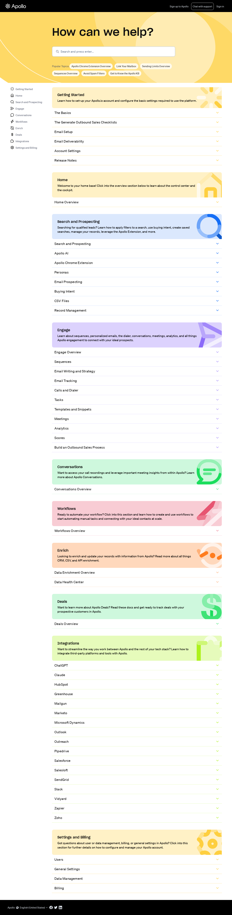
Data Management (68, 879)
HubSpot (61, 684)
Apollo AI (61, 253)
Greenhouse (63, 694)
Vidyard (60, 799)
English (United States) (32, 907)
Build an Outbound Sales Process (79, 447)
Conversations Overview (72, 489)
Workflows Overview (69, 531)
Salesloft (61, 770)
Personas (61, 272)
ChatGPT (61, 665)
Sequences (62, 362)
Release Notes (65, 160)
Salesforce (62, 761)
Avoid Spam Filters (93, 73)
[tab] (21, 89)
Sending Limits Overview (156, 66)
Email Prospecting (68, 282)
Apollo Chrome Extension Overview (91, 66)
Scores (59, 438)
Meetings (61, 419)
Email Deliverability (69, 141)
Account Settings (67, 151)
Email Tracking (65, 381)
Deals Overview (66, 624)
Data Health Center (69, 582)
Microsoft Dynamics (69, 723)
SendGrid (61, 780)
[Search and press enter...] (113, 51)
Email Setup (63, 132)
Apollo (11, 907)
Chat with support (202, 6)
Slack (58, 789)
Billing (59, 888)
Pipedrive (61, 751)
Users (58, 860)
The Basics (62, 113)
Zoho (58, 818)
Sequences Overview (66, 73)
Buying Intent (64, 291)
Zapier (59, 808)
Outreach (61, 742)
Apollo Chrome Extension (73, 263)
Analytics (61, 428)
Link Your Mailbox (126, 66)
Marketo (60, 713)
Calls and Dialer (66, 390)
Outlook (60, 732)
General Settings (67, 869)
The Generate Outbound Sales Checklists (85, 122)
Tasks (58, 400)
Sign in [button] (220, 6)
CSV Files (61, 301)
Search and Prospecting (72, 244)
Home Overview (66, 202)
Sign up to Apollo (179, 6)
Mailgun (60, 703)
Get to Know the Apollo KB (124, 73)
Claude (59, 675)
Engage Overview (67, 352)
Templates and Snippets (72, 409)
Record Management (70, 310)
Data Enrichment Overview (74, 573)
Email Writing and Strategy (74, 371)
